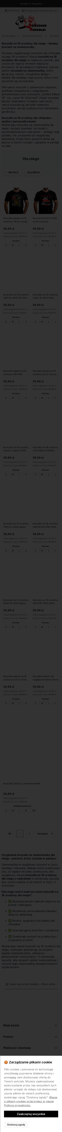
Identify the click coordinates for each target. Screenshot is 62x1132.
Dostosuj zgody (16, 1124)
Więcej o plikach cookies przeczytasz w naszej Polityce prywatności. (30, 1101)
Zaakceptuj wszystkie (31, 1114)
